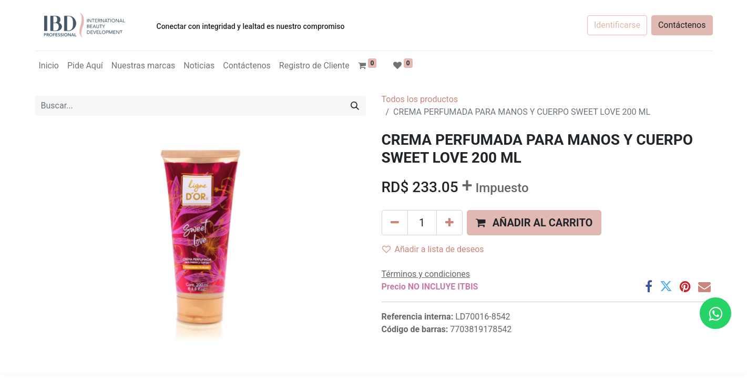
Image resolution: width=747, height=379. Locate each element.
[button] (534, 222)
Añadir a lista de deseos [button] (433, 249)
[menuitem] (49, 65)
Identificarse (617, 25)
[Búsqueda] (355, 106)
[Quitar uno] (395, 222)
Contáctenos (682, 25)
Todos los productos (420, 99)
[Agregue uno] (449, 222)
